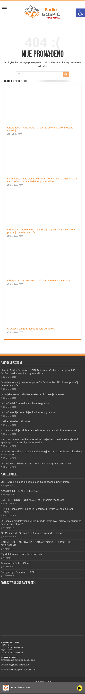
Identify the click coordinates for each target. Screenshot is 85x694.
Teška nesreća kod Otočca (16, 563)
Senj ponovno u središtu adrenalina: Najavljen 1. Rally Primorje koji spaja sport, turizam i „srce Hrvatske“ (39, 441)
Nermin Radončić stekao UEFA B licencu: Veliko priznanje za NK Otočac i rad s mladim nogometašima (42, 180)
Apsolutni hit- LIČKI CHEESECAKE (21, 490)
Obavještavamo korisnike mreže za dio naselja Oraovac (39, 280)
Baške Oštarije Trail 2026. (15, 421)
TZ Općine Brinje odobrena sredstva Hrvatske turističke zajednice (38, 430)
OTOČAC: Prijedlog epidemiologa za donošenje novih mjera (35, 481)
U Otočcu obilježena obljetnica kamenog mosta (28, 412)
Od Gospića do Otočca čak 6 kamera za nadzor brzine (32, 533)
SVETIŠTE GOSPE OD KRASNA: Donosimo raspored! (32, 499)
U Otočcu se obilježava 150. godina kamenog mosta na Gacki (36, 463)
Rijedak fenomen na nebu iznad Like (22, 554)
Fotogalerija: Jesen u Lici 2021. (19, 572)
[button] (80, 12)
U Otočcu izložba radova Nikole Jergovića (31, 328)
